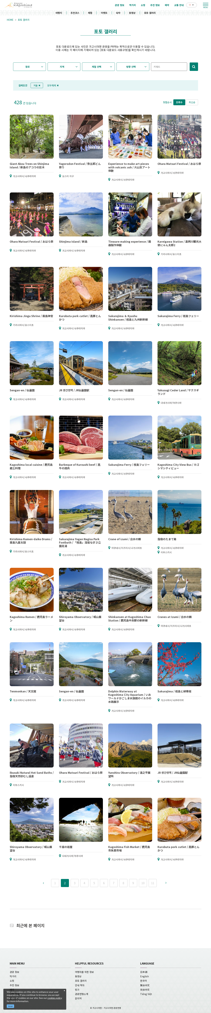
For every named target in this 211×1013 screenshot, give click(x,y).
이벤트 (104, 12)
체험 (90, 12)
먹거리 (13, 976)
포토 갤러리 (150, 12)
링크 (77, 989)
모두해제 (53, 85)
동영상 (132, 12)
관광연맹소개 (81, 994)
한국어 (143, 980)
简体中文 (145, 989)
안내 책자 (79, 985)
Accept (10, 1006)
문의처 (78, 998)
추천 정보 (14, 985)
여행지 (58, 12)
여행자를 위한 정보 (84, 972)
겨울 (36, 85)
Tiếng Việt (146, 994)
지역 (62, 66)
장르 (27, 66)
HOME (10, 19)
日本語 (143, 972)
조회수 (179, 102)
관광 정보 (14, 972)
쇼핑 (12, 980)
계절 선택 (96, 66)
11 (152, 883)
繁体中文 (145, 985)
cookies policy (54, 997)
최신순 (192, 102)
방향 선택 (131, 66)
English (144, 976)
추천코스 (75, 12)
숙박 (118, 12)
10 (142, 883)
